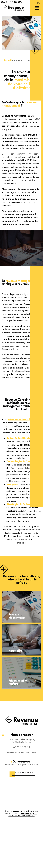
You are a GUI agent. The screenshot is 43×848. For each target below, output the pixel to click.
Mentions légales (29, 813)
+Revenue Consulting (21, 419)
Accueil (8, 60)
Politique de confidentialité (21, 815)
